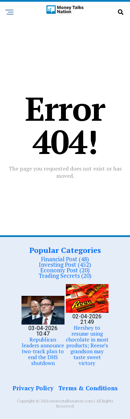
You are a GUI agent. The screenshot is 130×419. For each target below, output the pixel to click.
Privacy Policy (32, 388)
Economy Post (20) (65, 270)
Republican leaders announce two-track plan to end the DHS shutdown (43, 351)
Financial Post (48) (65, 259)
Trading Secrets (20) (65, 276)
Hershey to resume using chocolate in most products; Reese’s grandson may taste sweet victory (87, 345)
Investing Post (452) (65, 264)
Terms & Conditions (88, 388)
